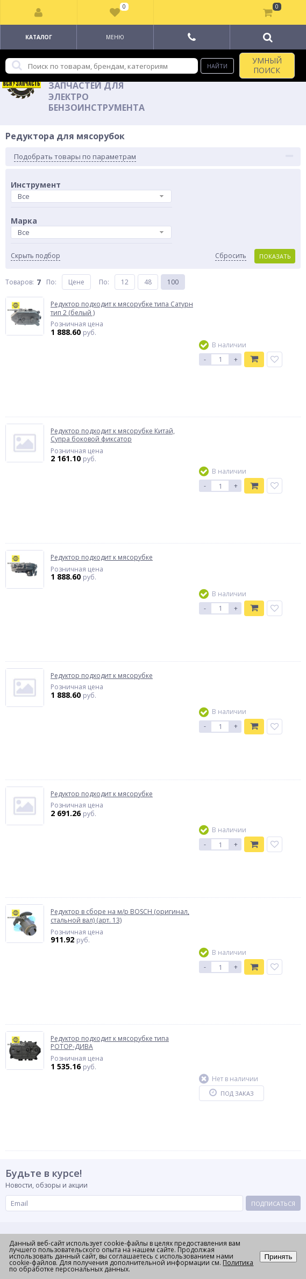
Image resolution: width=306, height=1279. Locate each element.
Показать (275, 256)
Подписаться (273, 1203)
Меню (115, 37)
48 (148, 282)
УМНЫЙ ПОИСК (267, 65)
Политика (238, 1262)
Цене (76, 282)
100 (173, 282)
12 (125, 282)
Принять (278, 1257)
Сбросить (230, 256)
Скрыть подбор (35, 256)
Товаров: (19, 282)
